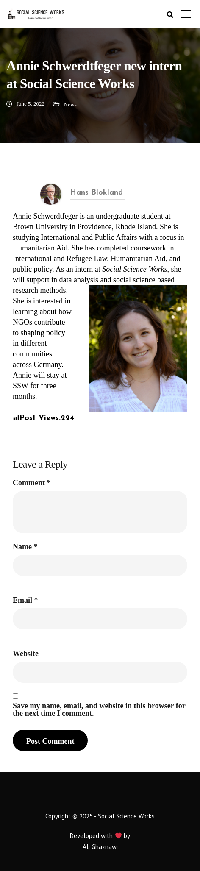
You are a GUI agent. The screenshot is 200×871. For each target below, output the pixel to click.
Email (25, 600)
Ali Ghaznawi (100, 847)
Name (25, 547)
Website (26, 653)
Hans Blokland (96, 193)
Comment (31, 483)
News (70, 104)
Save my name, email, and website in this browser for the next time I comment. (99, 709)
